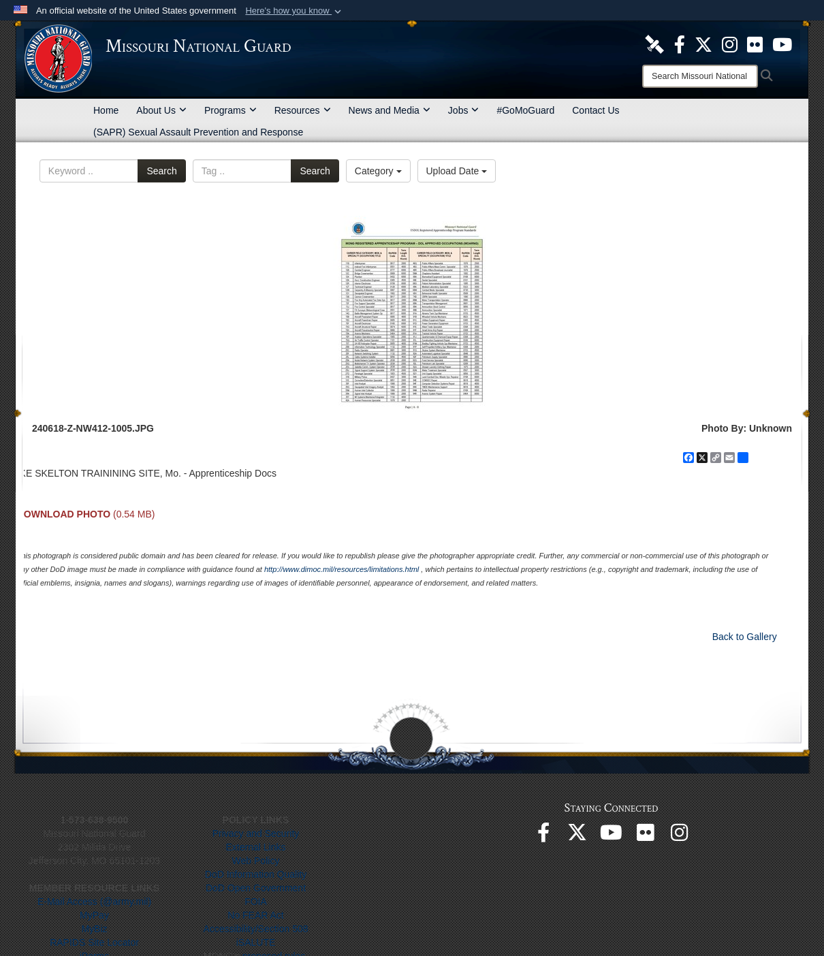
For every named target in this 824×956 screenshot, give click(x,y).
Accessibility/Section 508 (255, 928)
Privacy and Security (256, 833)
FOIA (255, 901)
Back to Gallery (744, 636)
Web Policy (256, 860)
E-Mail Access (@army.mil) (94, 901)
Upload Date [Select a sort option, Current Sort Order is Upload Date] (457, 170)
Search (161, 170)
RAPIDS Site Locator (94, 942)
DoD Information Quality (255, 874)
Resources (302, 110)
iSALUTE (256, 942)
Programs (230, 110)
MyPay (94, 915)
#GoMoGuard (525, 110)
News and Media (389, 110)
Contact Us (595, 110)
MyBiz (94, 928)
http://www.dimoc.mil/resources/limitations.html (341, 569)
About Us (161, 110)
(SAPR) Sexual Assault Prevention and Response (198, 132)
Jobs (463, 110)
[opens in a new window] (654, 43)
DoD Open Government (256, 887)
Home (105, 110)
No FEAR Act (255, 915)
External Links (256, 847)
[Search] (700, 76)
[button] (294, 11)
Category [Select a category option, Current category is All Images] (378, 170)
